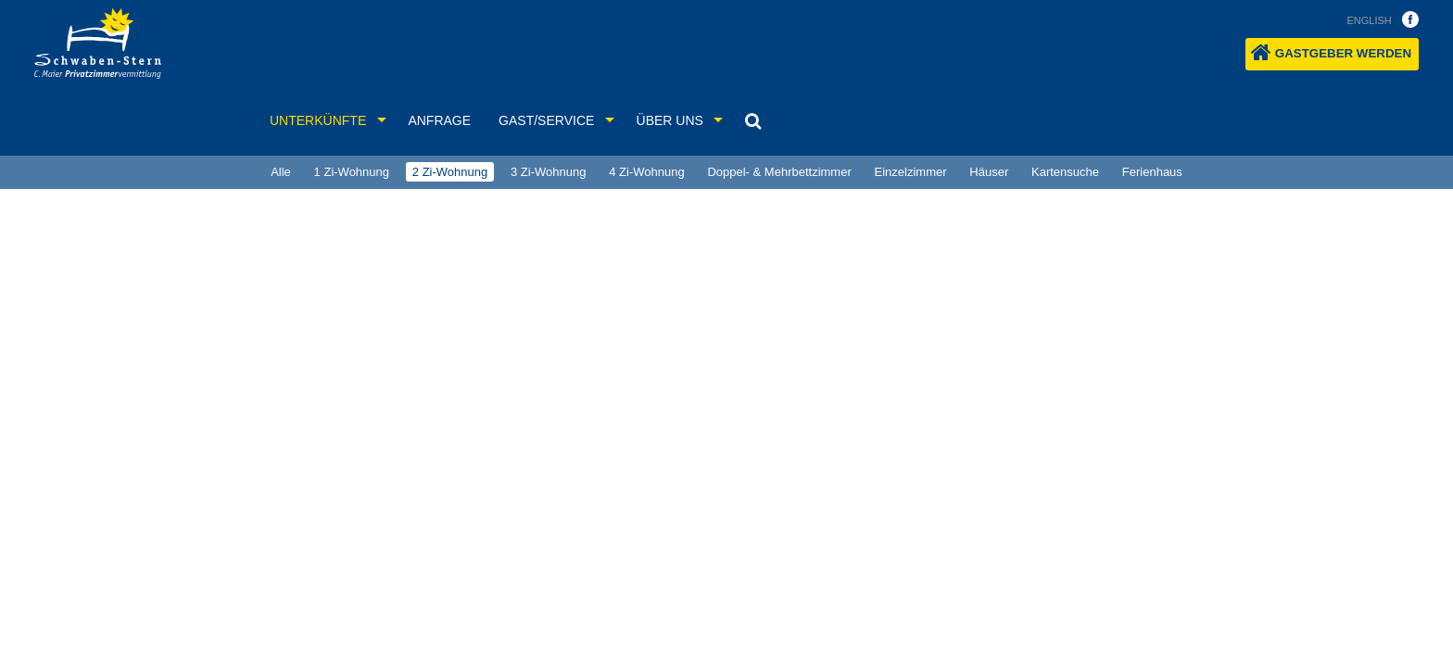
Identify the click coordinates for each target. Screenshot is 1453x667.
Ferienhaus (1152, 172)
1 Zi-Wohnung (351, 172)
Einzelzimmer (911, 172)
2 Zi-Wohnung (449, 172)
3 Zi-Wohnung (548, 172)
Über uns (670, 120)
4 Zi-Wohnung (646, 172)
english (1368, 20)
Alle (281, 172)
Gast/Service (546, 120)
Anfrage (439, 120)
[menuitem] (281, 172)
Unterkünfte (318, 120)
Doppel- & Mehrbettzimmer (779, 172)
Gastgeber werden (1331, 53)
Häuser (988, 172)
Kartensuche (1065, 172)
